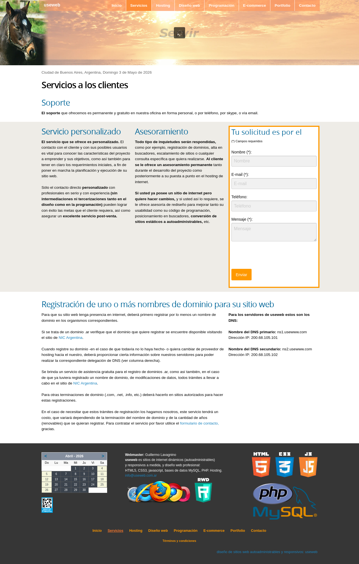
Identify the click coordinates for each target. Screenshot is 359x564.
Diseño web (189, 5)
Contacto (307, 5)
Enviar (241, 274)
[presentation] (274, 257)
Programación (221, 5)
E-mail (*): (240, 174)
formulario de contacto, (199, 423)
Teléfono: (239, 197)
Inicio (117, 5)
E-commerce (254, 5)
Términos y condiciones (179, 540)
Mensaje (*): (241, 219)
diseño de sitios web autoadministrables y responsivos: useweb (267, 552)
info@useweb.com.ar (141, 475)
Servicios (138, 5)
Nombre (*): (241, 152)
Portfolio (282, 5)
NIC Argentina (70, 337)
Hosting (163, 5)
